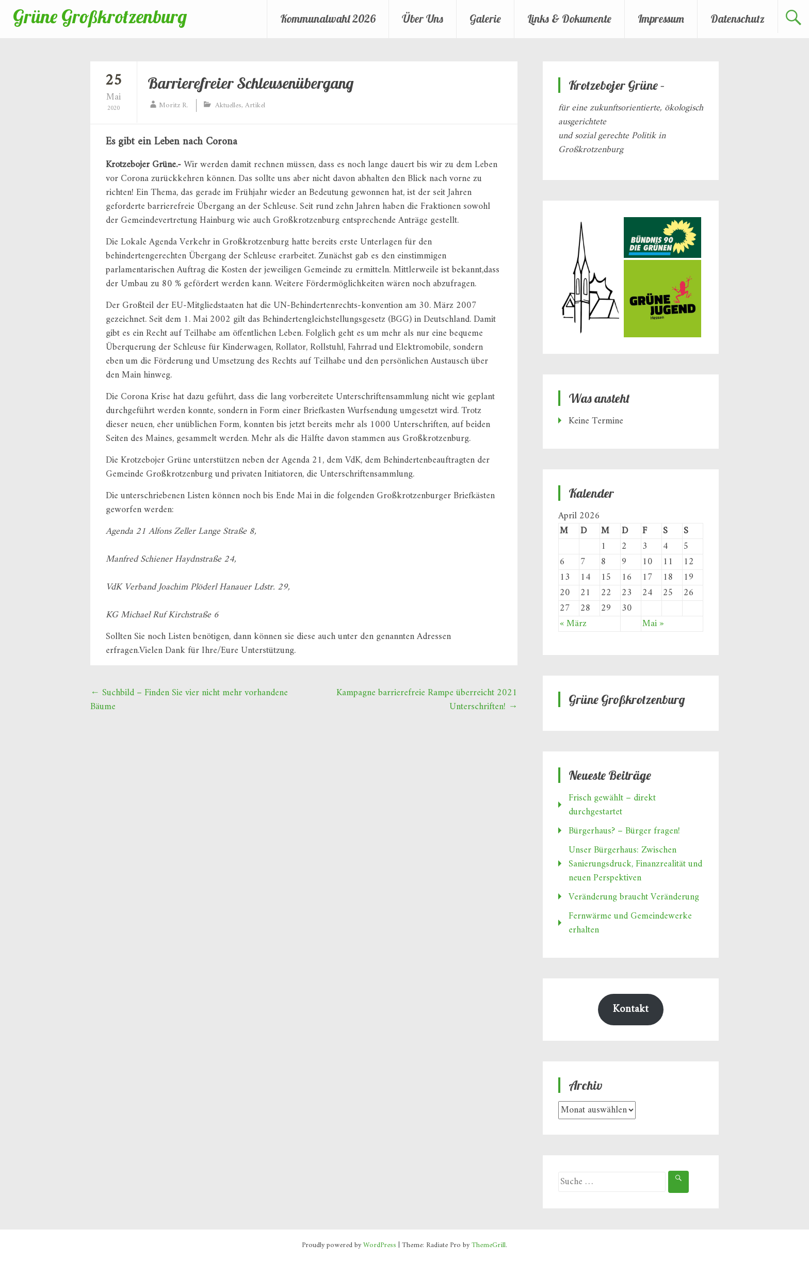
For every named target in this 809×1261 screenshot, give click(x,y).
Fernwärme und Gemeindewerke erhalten (630, 923)
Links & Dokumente (569, 18)
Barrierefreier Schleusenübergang (250, 83)
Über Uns (422, 18)
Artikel (255, 105)
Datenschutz (737, 18)
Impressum (661, 18)
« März (573, 624)
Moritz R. (173, 105)
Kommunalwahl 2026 (328, 18)
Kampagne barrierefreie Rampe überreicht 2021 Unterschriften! (426, 700)
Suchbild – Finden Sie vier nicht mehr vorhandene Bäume (189, 700)
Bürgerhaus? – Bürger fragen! (624, 831)
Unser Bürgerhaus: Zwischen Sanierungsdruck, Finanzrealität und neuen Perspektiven (635, 864)
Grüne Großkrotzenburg (100, 16)
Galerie (485, 18)
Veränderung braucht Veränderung (634, 897)
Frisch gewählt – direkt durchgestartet (612, 805)
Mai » (653, 624)
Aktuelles (228, 105)
